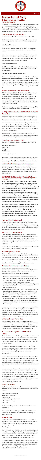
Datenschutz (25, 455)
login (15, 455)
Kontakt (17, 455)
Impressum (21, 455)
